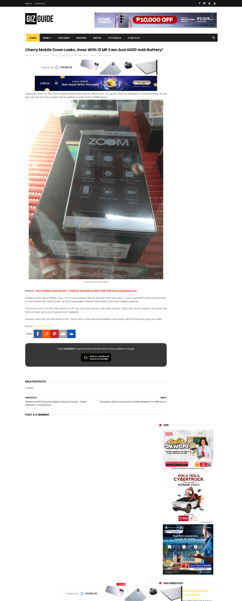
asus (198, 517)
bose (193, 579)
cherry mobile (89, 61)
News (45, 37)
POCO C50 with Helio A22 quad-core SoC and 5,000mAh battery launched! (196, 323)
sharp (196, 542)
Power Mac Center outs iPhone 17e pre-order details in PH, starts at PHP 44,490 (195, 437)
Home (32, 37)
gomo (200, 567)
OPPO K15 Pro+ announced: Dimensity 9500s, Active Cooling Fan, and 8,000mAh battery (196, 453)
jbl (178, 560)
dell (192, 560)
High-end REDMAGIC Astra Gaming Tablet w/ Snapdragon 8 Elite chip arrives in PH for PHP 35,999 (196, 356)
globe (160, 523)
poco (160, 542)
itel (194, 548)
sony (179, 529)
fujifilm (178, 542)
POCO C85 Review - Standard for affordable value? (195, 420)
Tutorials (113, 37)
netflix (160, 548)
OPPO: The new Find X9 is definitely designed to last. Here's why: (184, 217)
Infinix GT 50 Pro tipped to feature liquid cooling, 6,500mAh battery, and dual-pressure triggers (197, 406)
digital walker (164, 554)
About (28, 3)
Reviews (81, 37)
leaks (100, 61)
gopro (195, 573)
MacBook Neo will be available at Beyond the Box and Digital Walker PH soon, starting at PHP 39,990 (196, 373)
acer (159, 536)
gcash (193, 536)
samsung (184, 504)
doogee (186, 554)
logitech (161, 560)
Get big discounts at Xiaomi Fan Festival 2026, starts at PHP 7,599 (196, 339)
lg (195, 523)
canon (177, 548)
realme (161, 517)
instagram (162, 567)
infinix (179, 523)
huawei (161, 504)
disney (160, 573)
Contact (40, 3)
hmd (177, 573)
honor (180, 517)
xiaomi (179, 511)
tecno (198, 529)
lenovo (160, 529)
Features (63, 37)
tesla (160, 579)
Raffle (96, 37)
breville (177, 579)
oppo (160, 511)
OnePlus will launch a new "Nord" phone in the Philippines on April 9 (195, 389)
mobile (107, 61)
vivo (198, 511)
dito (176, 536)
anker (183, 567)
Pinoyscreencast (42, 325)
